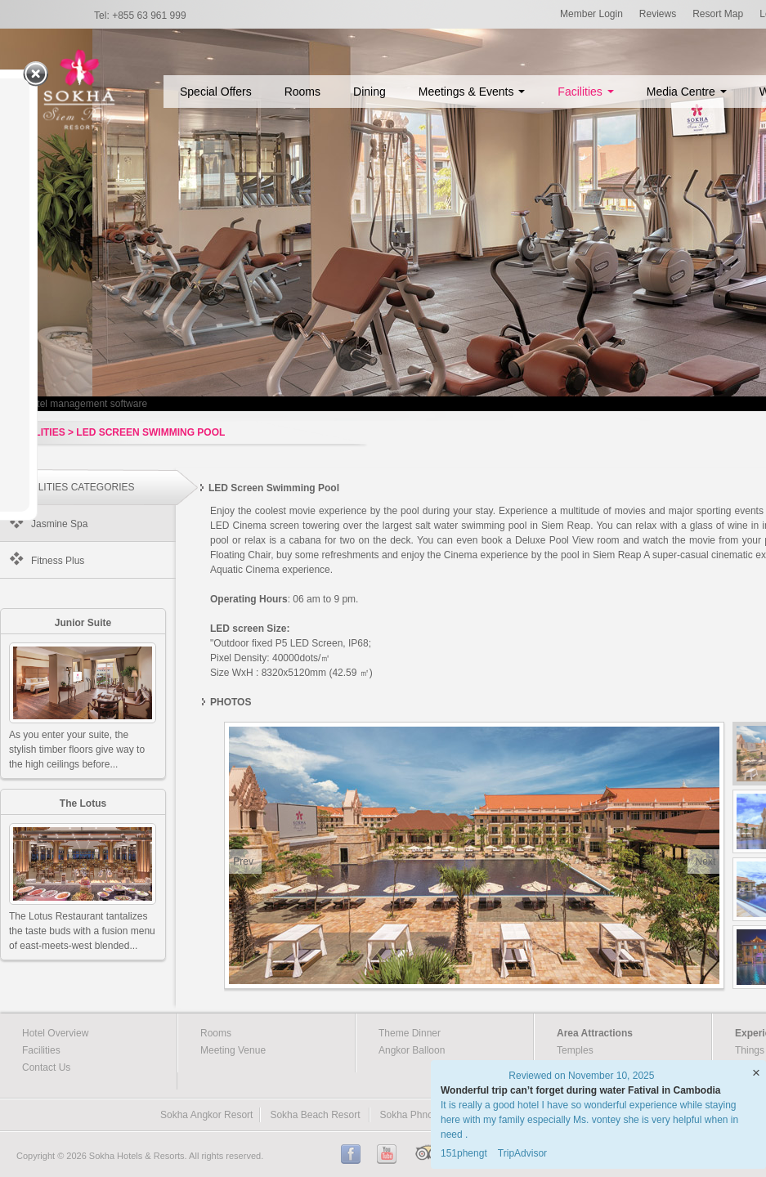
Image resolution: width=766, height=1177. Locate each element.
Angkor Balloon (412, 1050)
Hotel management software (86, 403)
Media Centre (687, 91)
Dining (369, 91)
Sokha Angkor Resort (206, 1115)
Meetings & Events (472, 91)
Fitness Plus (57, 560)
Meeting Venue (233, 1050)
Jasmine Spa (59, 524)
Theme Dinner (410, 1033)
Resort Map (717, 14)
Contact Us (46, 1067)
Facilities (585, 91)
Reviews (657, 14)
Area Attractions (595, 1033)
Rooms (302, 91)
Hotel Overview (55, 1033)
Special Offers (216, 91)
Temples (575, 1050)
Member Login (591, 14)
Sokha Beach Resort (315, 1115)
